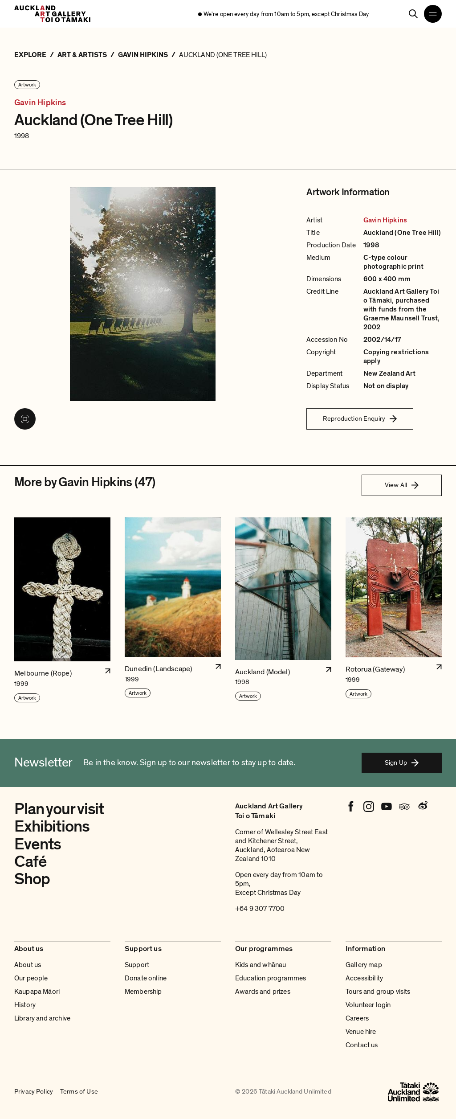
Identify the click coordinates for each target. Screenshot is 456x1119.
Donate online (146, 978)
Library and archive (42, 1018)
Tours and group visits (378, 991)
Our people (31, 978)
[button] (62, 610)
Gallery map (364, 965)
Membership (143, 991)
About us (27, 965)
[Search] (413, 14)
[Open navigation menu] (433, 14)
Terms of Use (79, 1092)
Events (37, 844)
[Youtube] (386, 806)
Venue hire (361, 1032)
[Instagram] (368, 806)
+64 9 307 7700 (260, 909)
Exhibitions (52, 826)
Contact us (362, 1045)
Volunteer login (368, 1005)
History (25, 1005)
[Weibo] (422, 806)
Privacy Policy (33, 1092)
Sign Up (402, 762)
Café (30, 862)
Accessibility (364, 978)
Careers (357, 1018)
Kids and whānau (260, 965)
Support (137, 965)
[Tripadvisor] (404, 806)
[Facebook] (351, 806)
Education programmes (270, 978)
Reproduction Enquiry (360, 418)
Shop (32, 879)
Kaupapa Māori (37, 991)
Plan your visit (59, 809)
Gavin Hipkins (40, 103)
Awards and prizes (262, 991)
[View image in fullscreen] (25, 419)
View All (402, 484)
